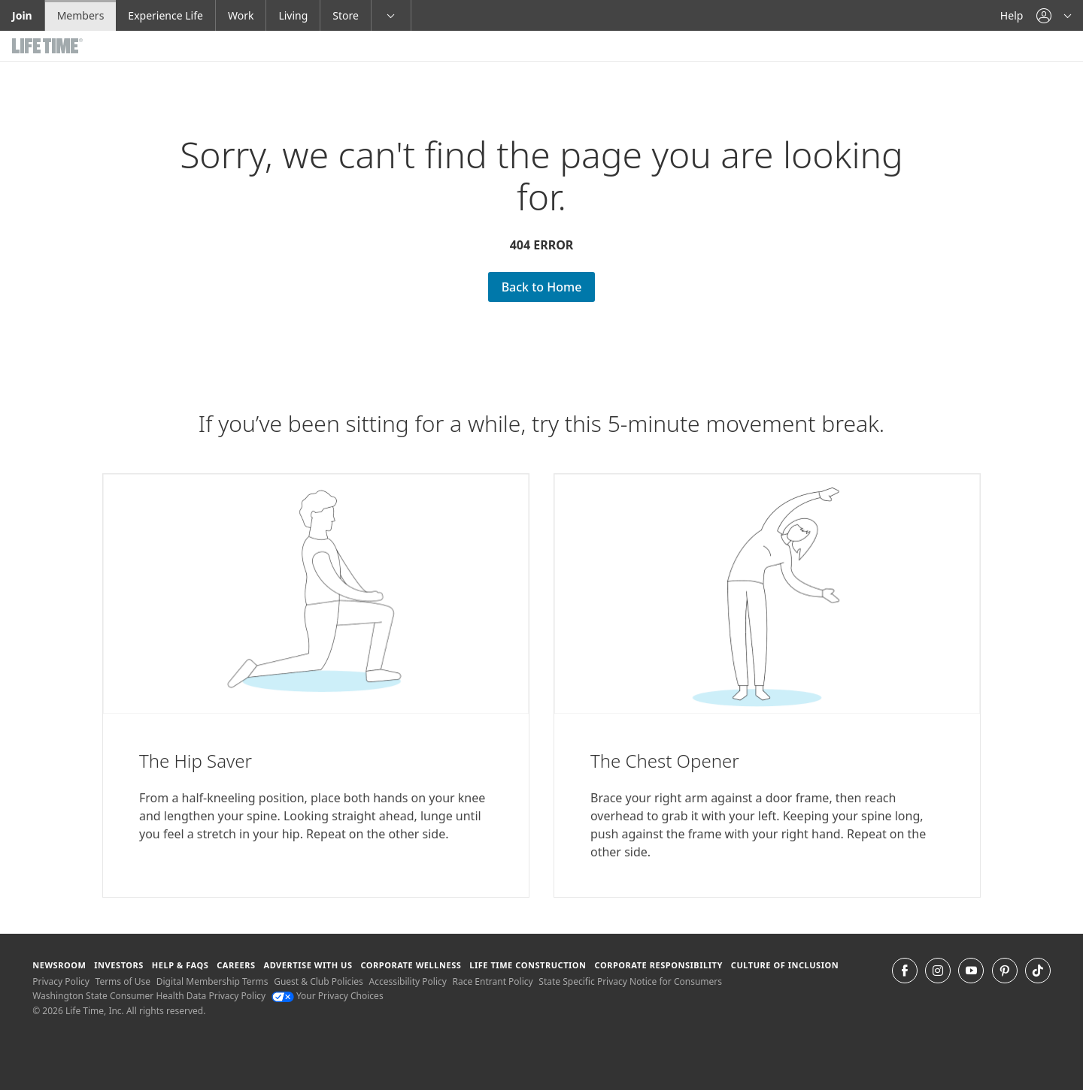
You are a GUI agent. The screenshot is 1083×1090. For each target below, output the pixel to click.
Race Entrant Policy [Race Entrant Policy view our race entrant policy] (493, 981)
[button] (1053, 15)
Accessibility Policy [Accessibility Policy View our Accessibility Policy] (407, 981)
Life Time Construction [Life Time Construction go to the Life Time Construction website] (527, 965)
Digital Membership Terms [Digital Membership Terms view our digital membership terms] (212, 981)
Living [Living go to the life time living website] (293, 15)
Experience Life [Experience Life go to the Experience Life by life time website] (165, 15)
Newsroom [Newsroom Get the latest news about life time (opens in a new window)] (59, 965)
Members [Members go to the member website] (81, 15)
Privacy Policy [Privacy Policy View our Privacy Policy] (60, 981)
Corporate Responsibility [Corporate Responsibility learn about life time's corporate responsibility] (658, 965)
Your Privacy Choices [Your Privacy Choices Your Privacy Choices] (328, 995)
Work (240, 15)
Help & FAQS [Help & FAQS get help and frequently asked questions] (180, 965)
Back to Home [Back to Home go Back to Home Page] (542, 287)
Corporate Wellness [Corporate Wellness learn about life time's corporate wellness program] (410, 965)
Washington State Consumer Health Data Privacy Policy (148, 995)
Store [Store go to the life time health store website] (345, 15)
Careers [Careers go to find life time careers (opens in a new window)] (236, 965)
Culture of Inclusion (785, 965)
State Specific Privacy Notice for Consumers (630, 981)
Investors (119, 965)
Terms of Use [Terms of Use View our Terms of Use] (123, 981)
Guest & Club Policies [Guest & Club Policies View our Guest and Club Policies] (318, 981)
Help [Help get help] (1012, 15)
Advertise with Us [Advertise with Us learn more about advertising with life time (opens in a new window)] (307, 965)
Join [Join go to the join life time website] (22, 15)
